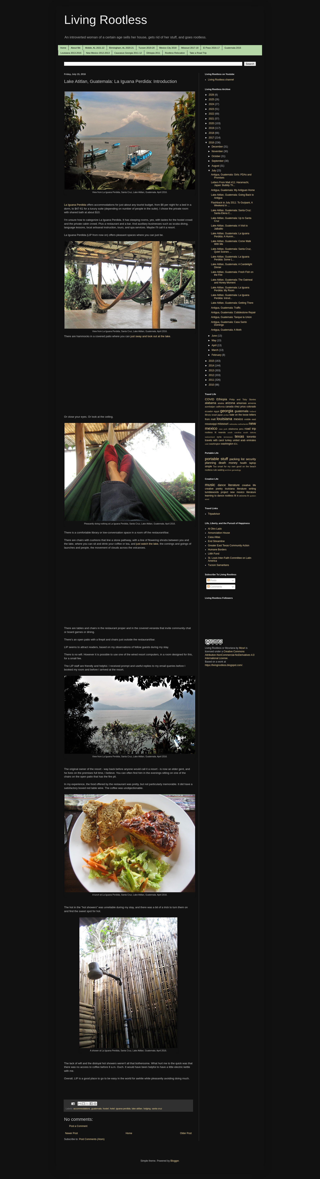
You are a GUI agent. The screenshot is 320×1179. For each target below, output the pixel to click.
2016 (212, 142)
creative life (249, 485)
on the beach (249, 466)
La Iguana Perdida (75, 204)
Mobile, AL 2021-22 (94, 48)
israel (214, 415)
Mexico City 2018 (168, 48)
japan (220, 415)
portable (212, 459)
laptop (252, 463)
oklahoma (233, 429)
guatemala (96, 1108)
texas (239, 436)
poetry (219, 488)
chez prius (240, 406)
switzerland (210, 437)
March (215, 350)
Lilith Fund (213, 553)
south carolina (234, 432)
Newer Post (71, 1133)
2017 (212, 137)
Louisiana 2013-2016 (70, 53)
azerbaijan (210, 406)
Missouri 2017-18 (189, 48)
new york (223, 429)
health (243, 463)
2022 (212, 113)
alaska (221, 403)
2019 (212, 128)
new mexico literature (243, 492)
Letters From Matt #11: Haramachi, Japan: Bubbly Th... (230, 184)
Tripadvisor (214, 513)
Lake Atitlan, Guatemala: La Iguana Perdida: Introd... (230, 296)
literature (234, 485)
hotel (112, 1108)
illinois (208, 415)
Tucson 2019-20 (147, 48)
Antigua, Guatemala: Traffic (226, 307)
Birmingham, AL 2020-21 (121, 48)
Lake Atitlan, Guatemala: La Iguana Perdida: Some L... (230, 258)
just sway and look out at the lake (150, 336)
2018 (212, 133)
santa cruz (157, 1108)
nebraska (233, 424)
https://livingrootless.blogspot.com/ (223, 665)
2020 (212, 123)
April (214, 345)
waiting (221, 470)
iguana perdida (123, 1108)
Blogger (174, 1160)
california (220, 406)
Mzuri (242, 648)
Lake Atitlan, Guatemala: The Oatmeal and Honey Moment (231, 281)
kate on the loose (239, 414)
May (214, 340)
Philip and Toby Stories (242, 399)
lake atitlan (137, 1108)
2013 (212, 370)
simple (208, 466)
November (218, 151)
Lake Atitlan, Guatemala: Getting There (232, 302)
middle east (250, 419)
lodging (147, 1108)
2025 (212, 99)
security (251, 459)
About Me (75, 48)
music (210, 485)
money (233, 462)
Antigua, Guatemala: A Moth (226, 329)
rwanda (222, 432)
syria (219, 437)
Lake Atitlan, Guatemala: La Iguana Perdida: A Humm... (230, 235)
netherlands (243, 424)
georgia (226, 411)
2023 (212, 109)
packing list (237, 459)
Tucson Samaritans (218, 565)
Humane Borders (217, 549)
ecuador (209, 411)
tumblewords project (216, 492)
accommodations (81, 1108)
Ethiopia (222, 399)
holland (253, 411)
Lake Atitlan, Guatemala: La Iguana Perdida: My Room (230, 289)
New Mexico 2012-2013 (98, 53)
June (215, 335)
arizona (230, 403)
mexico (238, 419)
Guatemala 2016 (232, 48)
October (216, 156)
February (217, 355)
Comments (214, 586)
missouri (223, 423)
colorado (251, 406)
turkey (228, 440)
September (218, 161)
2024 (212, 104)
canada (229, 406)
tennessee (228, 437)
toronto (251, 436)
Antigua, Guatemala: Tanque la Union (231, 317)
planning (210, 462)
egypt (216, 411)
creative (209, 488)
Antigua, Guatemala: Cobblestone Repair (233, 312)
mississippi (211, 424)
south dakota (249, 432)
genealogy (236, 470)
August (216, 165)
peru (241, 429)
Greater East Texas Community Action (228, 545)
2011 (212, 379)
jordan (226, 415)
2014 (212, 365)
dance (222, 485)
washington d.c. (229, 443)
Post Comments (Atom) (91, 1139)
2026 (212, 94)
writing (252, 488)
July (214, 170)
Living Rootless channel (221, 79)
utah (207, 444)
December (218, 146)
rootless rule (211, 470)
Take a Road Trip (198, 53)
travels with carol (214, 440)
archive (228, 470)
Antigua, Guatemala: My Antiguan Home (233, 190)
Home (63, 48)
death (222, 462)
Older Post (186, 1133)
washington (214, 444)
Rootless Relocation (175, 53)
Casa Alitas (214, 537)
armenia (252, 403)
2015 (212, 360)
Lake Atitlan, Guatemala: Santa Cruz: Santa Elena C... (231, 212)
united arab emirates (244, 440)
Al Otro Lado (215, 528)
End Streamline (216, 541)
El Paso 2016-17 (211, 48)
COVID (209, 399)
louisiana (224, 419)
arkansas (242, 403)
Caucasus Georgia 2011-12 (128, 53)
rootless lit (210, 432)
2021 (212, 118)
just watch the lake (147, 543)
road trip (250, 428)
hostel (106, 1108)
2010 (212, 384)
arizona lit (244, 495)
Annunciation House (219, 532)
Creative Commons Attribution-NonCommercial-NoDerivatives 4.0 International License (229, 655)
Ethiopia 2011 (153, 53)
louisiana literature (236, 488)
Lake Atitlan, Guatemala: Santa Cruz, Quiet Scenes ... (231, 250)
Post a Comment (78, 1126)
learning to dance (214, 495)
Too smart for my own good (227, 466)
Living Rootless (105, 20)
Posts (211, 580)
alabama (210, 403)
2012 (212, 375)
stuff (224, 459)
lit (238, 495)
